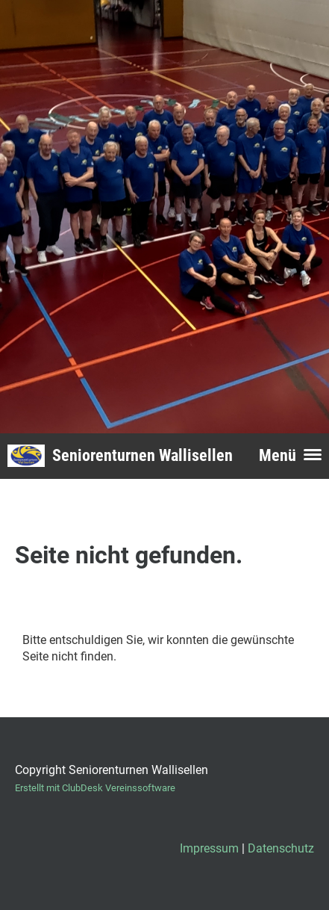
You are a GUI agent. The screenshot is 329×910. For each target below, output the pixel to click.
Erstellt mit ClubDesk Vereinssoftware (95, 787)
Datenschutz (281, 848)
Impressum (209, 848)
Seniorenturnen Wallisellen (142, 455)
